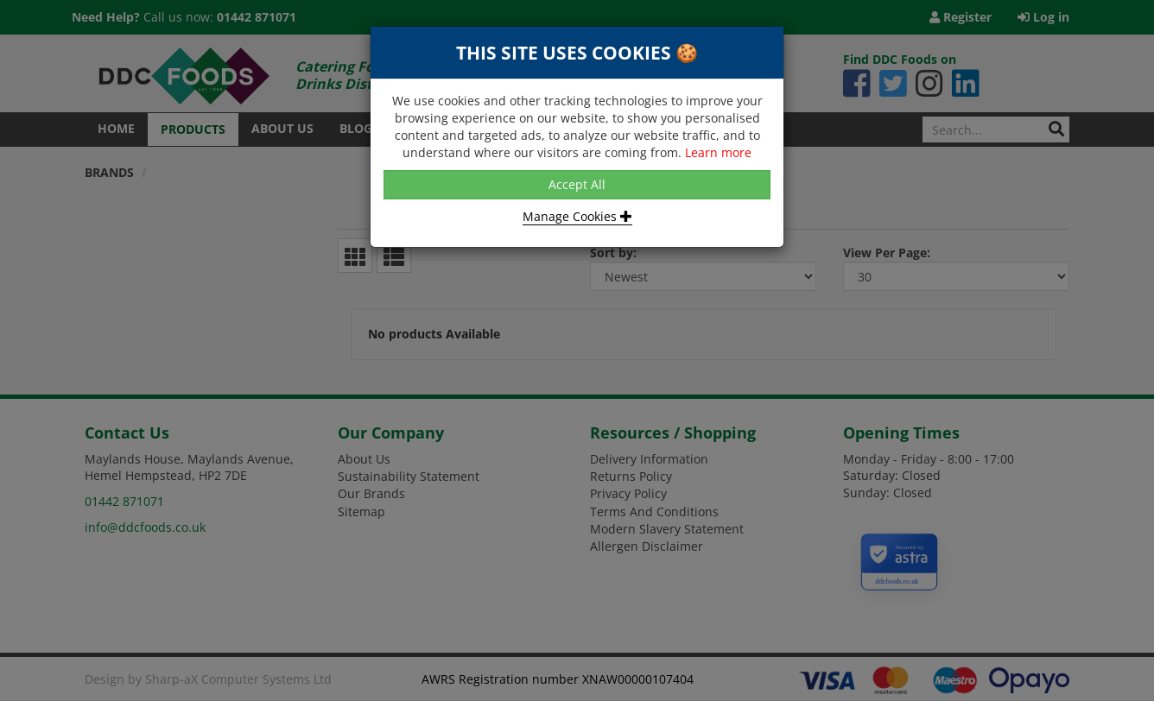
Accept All (577, 184)
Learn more (718, 152)
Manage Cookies (577, 216)
